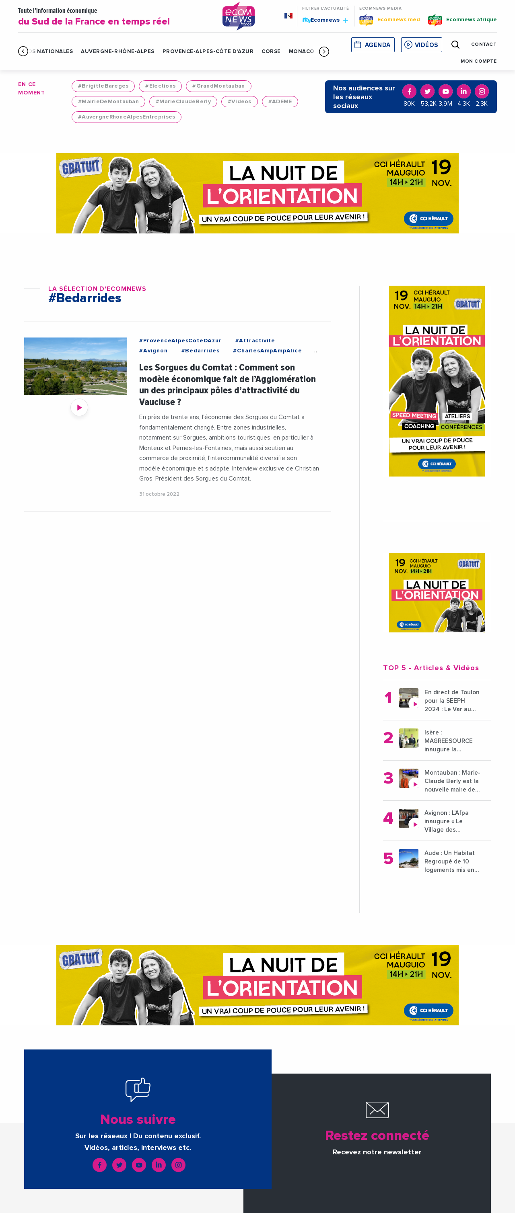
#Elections (160, 86)
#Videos (239, 101)
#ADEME (280, 101)
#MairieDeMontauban (108, 101)
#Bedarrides (200, 351)
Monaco (302, 51)
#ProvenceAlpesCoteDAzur (180, 341)
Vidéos (426, 45)
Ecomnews (325, 19)
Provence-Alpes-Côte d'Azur (208, 51)
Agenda (378, 45)
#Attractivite (255, 341)
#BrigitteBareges (103, 86)
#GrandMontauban (218, 86)
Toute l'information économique (114, 17)
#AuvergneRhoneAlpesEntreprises (126, 117)
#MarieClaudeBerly (183, 101)
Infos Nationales (45, 51)
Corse (271, 51)
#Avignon (153, 351)
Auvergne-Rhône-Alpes (117, 51)
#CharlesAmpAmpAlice (267, 351)
